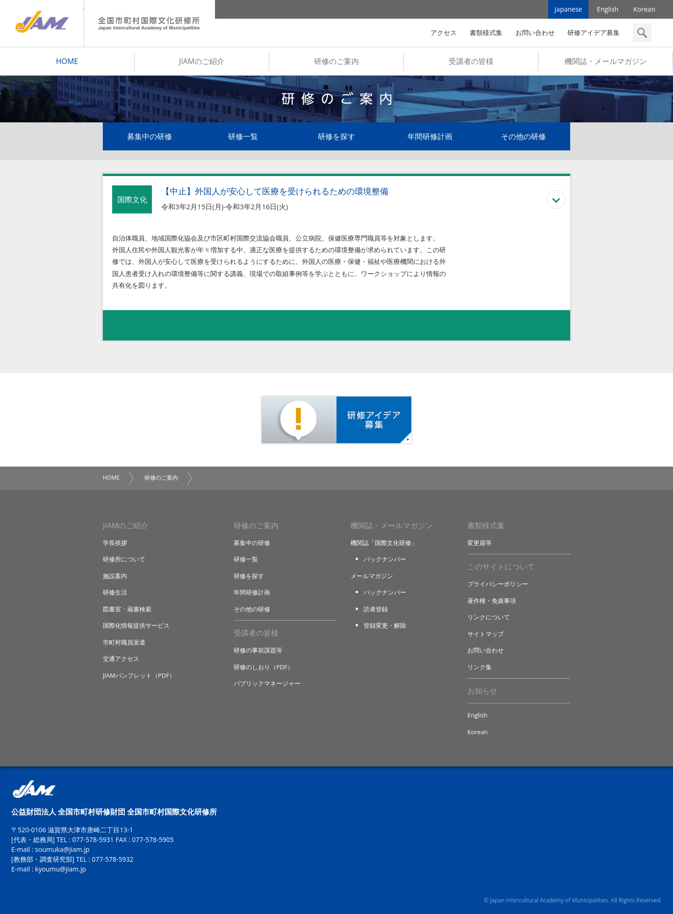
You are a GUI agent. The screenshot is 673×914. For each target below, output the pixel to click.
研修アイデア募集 (593, 32)
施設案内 (115, 576)
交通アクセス (121, 658)
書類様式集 (486, 32)
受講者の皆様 (471, 61)
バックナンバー (385, 559)
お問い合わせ (535, 32)
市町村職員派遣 (124, 642)
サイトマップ (485, 634)
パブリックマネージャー (267, 683)
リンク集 (479, 667)
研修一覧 (243, 136)
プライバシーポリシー (497, 584)
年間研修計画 (430, 136)
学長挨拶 (115, 542)
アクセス (443, 32)
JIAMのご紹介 (201, 61)
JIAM (42, 23)
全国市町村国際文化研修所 (149, 23)
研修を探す (336, 136)
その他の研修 (523, 136)
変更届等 (479, 542)
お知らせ (482, 691)
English (607, 9)
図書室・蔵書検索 (127, 609)
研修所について (124, 559)
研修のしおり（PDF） (264, 667)
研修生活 (115, 592)
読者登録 (376, 609)
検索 (642, 32)
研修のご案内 (336, 61)
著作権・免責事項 (491, 600)
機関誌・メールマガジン (606, 61)
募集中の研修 (149, 136)
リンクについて (488, 617)
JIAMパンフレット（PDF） (139, 675)
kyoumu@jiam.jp (60, 868)
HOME (67, 61)
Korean (644, 9)
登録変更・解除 (385, 625)
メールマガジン (372, 576)
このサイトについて (501, 566)
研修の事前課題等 (258, 650)
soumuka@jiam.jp (62, 849)
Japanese (568, 9)
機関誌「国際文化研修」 (384, 542)
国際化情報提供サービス (136, 625)
